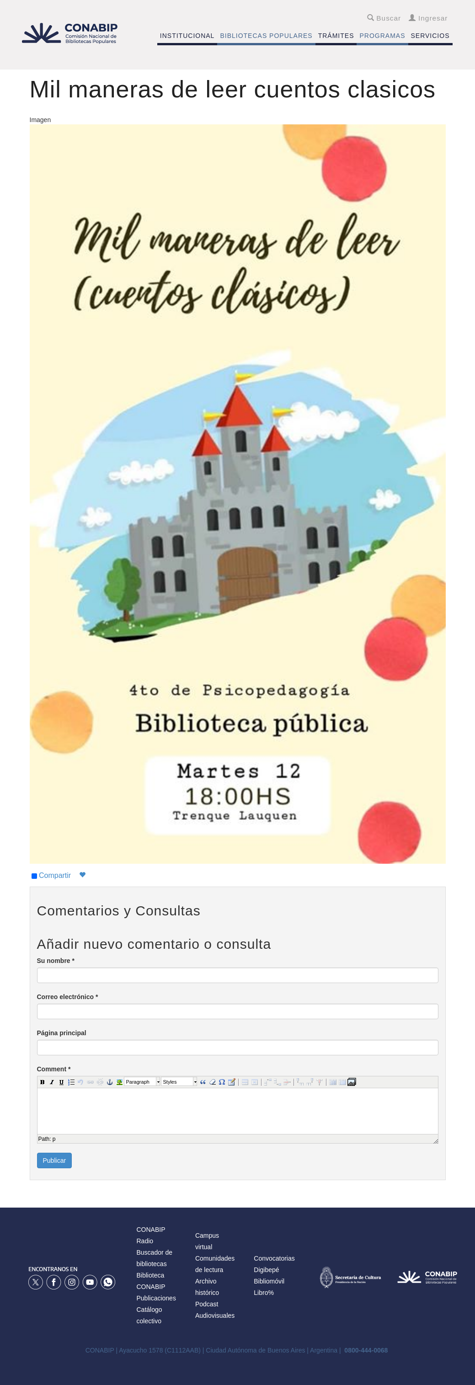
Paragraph (137, 1082)
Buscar (384, 18)
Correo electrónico (67, 996)
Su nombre (56, 960)
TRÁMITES (336, 35)
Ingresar (428, 18)
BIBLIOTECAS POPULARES (266, 35)
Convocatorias (274, 1258)
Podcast (207, 1304)
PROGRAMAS (382, 35)
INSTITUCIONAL (187, 35)
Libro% (264, 1292)
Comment (54, 1069)
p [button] (54, 1139)
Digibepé (266, 1269)
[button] (42, 1081)
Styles (170, 1082)
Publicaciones (156, 1298)
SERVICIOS (430, 35)
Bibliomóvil (269, 1281)
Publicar (54, 1160)
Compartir (51, 876)
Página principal (61, 1033)
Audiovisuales (215, 1315)
